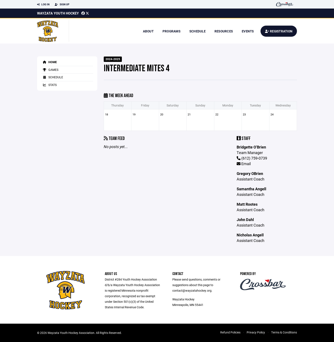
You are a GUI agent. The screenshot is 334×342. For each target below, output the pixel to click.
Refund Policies (230, 332)
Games (49, 70)
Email (244, 163)
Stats (49, 85)
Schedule (197, 31)
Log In (43, 4)
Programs (171, 31)
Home (49, 62)
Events (248, 31)
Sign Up (62, 4)
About (148, 31)
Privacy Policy (256, 332)
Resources (224, 31)
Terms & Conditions (284, 332)
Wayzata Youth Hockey (58, 13)
